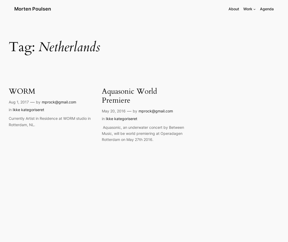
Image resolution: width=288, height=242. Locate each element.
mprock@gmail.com (59, 102)
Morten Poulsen (32, 9)
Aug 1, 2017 (19, 102)
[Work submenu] (254, 9)
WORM (22, 91)
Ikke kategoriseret (28, 109)
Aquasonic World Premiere (129, 96)
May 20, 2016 (114, 111)
